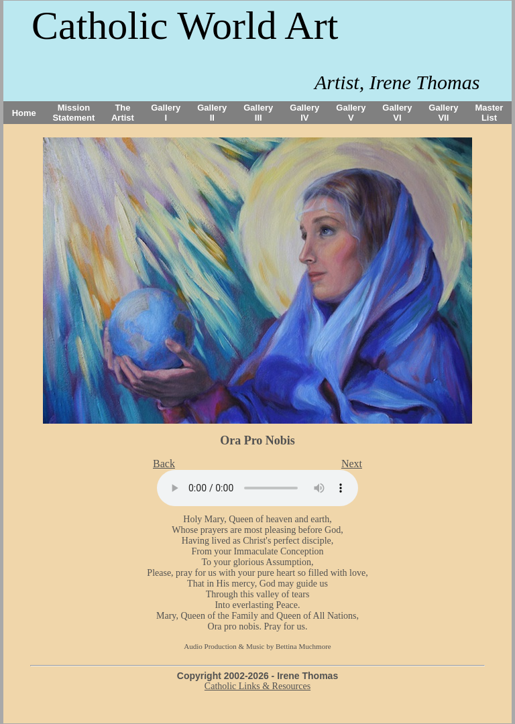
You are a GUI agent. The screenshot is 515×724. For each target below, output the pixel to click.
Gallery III (258, 113)
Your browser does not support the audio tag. (257, 488)
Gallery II (212, 113)
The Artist (122, 113)
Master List (489, 113)
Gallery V (350, 113)
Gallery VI (397, 113)
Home (24, 113)
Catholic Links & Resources (257, 686)
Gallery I (165, 113)
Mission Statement (73, 113)
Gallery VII (443, 113)
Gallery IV (304, 113)
